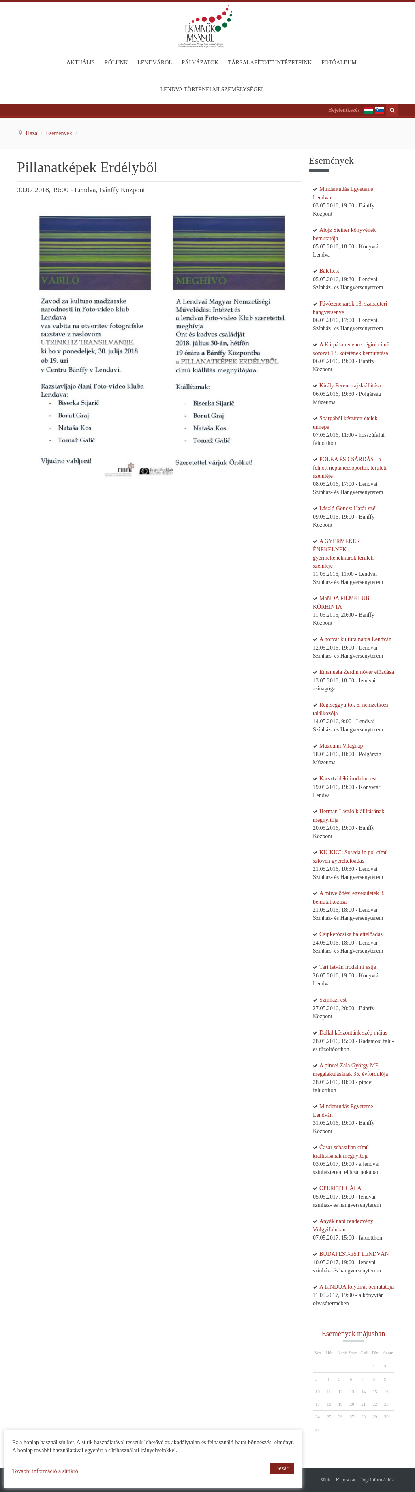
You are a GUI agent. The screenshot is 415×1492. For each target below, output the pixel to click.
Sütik (325, 1480)
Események (59, 133)
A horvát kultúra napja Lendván (355, 639)
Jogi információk (377, 1480)
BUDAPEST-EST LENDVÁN (354, 1254)
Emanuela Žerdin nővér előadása (356, 672)
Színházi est (333, 1000)
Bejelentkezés (344, 110)
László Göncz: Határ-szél (348, 508)
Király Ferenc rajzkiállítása (350, 386)
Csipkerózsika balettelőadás (351, 934)
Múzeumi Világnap (341, 746)
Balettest (329, 271)
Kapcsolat (345, 1480)
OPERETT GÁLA (340, 1188)
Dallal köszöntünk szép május (353, 1033)
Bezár (282, 1468)
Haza (32, 133)
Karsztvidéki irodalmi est (348, 779)
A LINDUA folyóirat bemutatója (356, 1287)
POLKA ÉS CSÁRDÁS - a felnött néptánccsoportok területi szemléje (350, 467)
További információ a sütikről (46, 1471)
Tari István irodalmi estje (347, 967)
